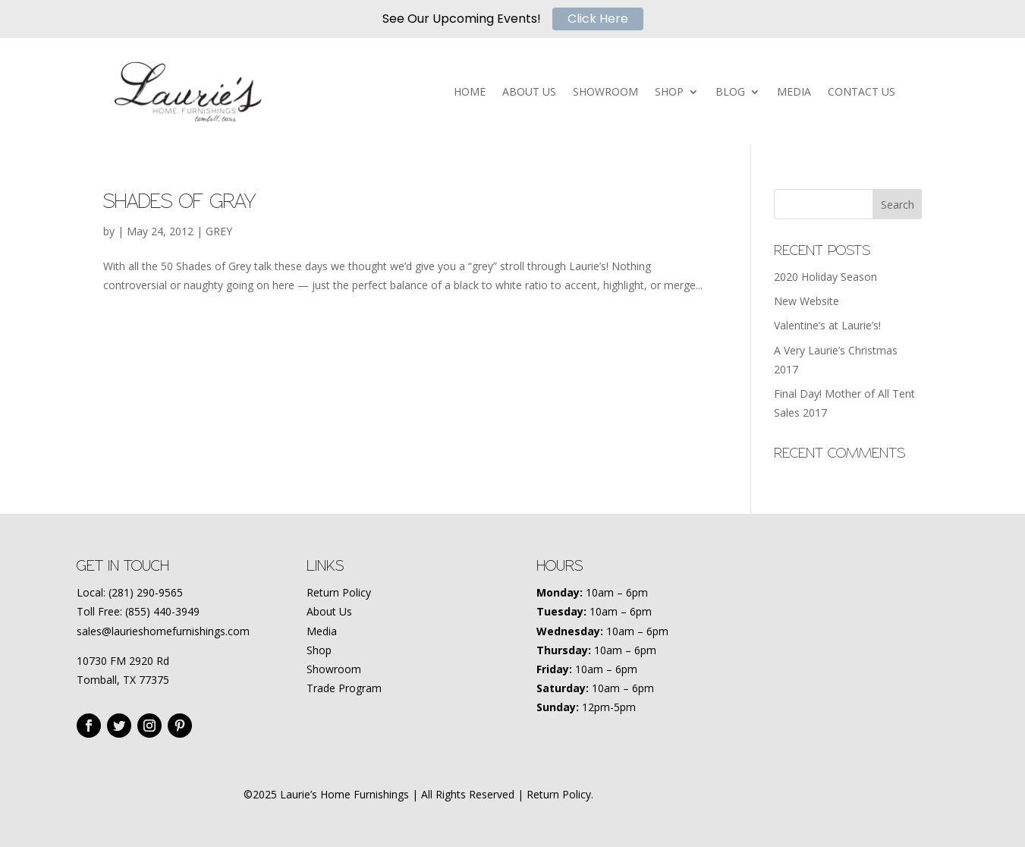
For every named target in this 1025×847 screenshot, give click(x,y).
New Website (806, 301)
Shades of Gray (179, 201)
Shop (319, 650)
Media (322, 631)
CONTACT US (861, 93)
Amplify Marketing (737, 794)
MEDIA (794, 93)
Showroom (334, 669)
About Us (329, 611)
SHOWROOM (605, 93)
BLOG (730, 93)
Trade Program (344, 688)
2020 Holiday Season (825, 276)
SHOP (669, 93)
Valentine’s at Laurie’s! (827, 325)
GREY (219, 231)
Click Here (598, 18)
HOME (470, 93)
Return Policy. (560, 794)
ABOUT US (529, 93)
